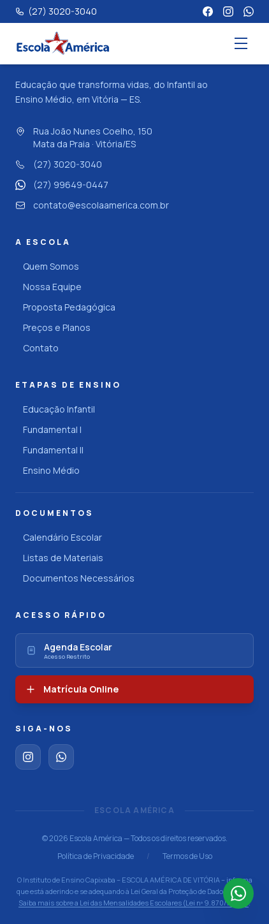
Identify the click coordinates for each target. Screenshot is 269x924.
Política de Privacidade (95, 856)
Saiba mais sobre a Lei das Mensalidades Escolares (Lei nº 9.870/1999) (133, 902)
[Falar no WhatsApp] (238, 893)
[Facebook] (208, 11)
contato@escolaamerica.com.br (92, 205)
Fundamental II (49, 450)
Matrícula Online (72, 689)
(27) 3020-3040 (58, 164)
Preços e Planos (53, 327)
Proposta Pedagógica (65, 307)
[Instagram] (228, 11)
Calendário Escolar (58, 537)
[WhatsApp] (249, 11)
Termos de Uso (187, 856)
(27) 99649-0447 (61, 185)
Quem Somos (47, 266)
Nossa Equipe (48, 287)
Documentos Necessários (74, 578)
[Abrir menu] (241, 43)
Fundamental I (48, 429)
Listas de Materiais (59, 558)
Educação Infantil (55, 409)
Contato (37, 348)
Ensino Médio (47, 470)
